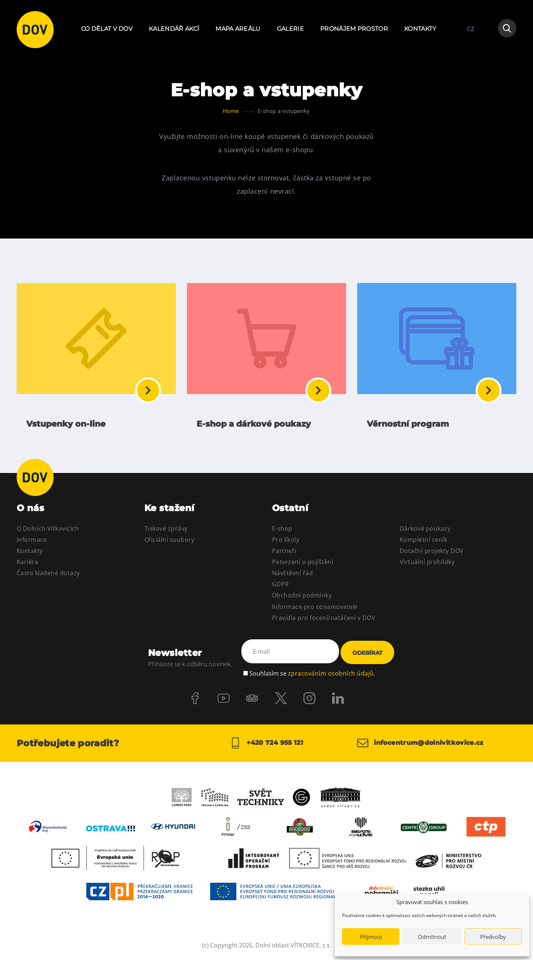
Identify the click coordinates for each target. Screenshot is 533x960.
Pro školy (285, 543)
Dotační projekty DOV (432, 554)
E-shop (282, 532)
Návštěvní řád (292, 577)
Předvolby (493, 936)
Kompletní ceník (423, 543)
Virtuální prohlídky (427, 565)
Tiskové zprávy (166, 532)
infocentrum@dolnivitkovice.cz (424, 746)
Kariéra (27, 565)
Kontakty (420, 28)
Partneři (284, 554)
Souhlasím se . (312, 674)
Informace (32, 543)
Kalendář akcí (174, 28)
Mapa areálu (238, 28)
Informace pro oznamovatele (315, 610)
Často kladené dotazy (48, 577)
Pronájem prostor (354, 28)
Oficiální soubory (169, 543)
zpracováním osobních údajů (330, 675)
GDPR (280, 588)
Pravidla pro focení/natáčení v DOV (323, 621)
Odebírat (367, 656)
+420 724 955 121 (266, 746)
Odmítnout (432, 936)
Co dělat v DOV (107, 28)
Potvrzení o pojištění (302, 565)
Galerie (290, 28)
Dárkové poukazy (425, 532)
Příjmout (371, 936)
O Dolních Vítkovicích (48, 532)
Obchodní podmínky (302, 599)
